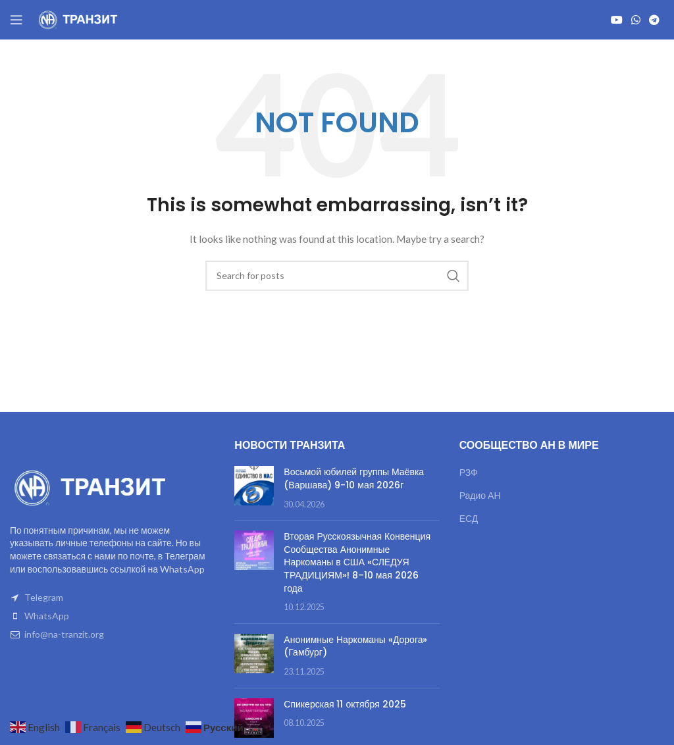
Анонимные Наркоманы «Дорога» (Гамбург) (355, 646)
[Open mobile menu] (16, 20)
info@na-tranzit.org (64, 634)
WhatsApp (46, 615)
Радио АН (480, 495)
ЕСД (469, 518)
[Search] (337, 276)
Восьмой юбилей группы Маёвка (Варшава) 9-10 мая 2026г (354, 478)
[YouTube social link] (616, 20)
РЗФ (468, 472)
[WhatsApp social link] (635, 20)
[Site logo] (79, 18)
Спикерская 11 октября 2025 (344, 704)
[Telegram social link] (654, 20)
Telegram (43, 597)
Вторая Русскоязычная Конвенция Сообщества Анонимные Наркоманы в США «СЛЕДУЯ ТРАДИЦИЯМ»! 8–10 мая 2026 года (357, 562)
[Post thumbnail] (254, 488)
